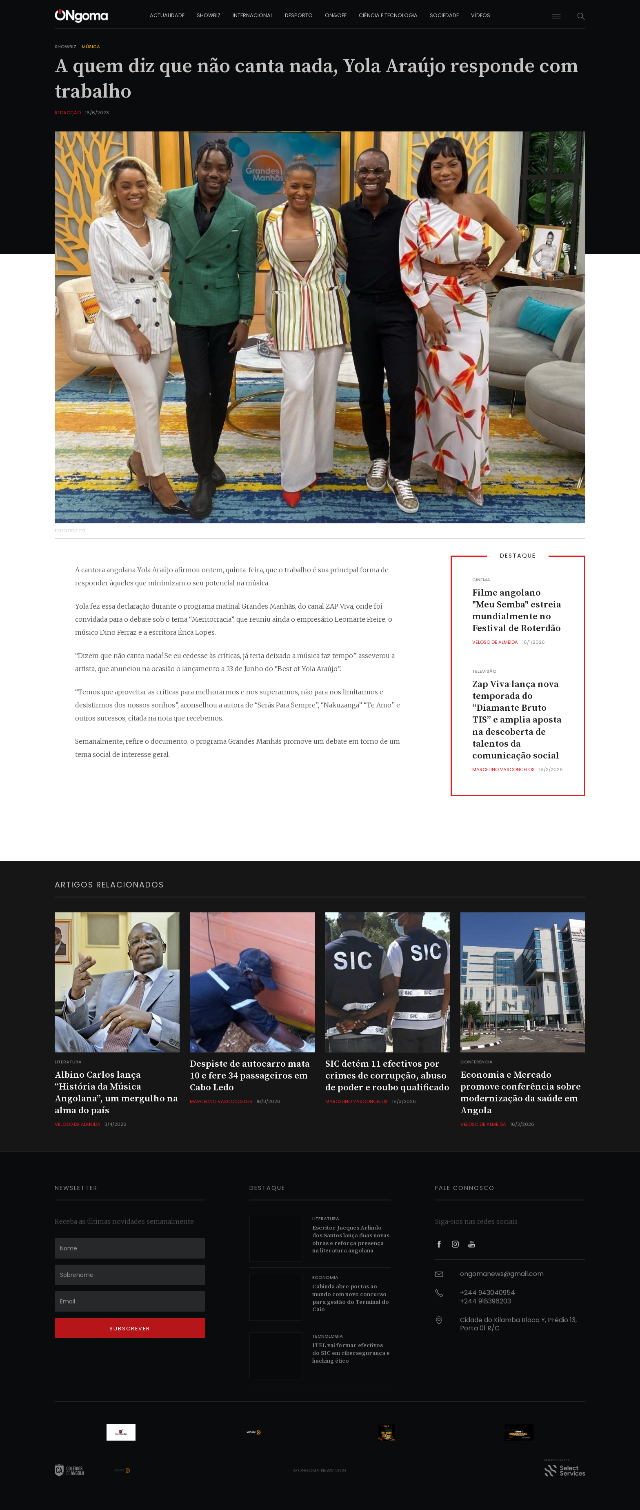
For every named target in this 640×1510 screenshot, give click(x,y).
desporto (299, 15)
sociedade (444, 15)
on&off (336, 15)
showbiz (208, 15)
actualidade (167, 15)
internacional (253, 15)
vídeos (480, 15)
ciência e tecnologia (388, 15)
